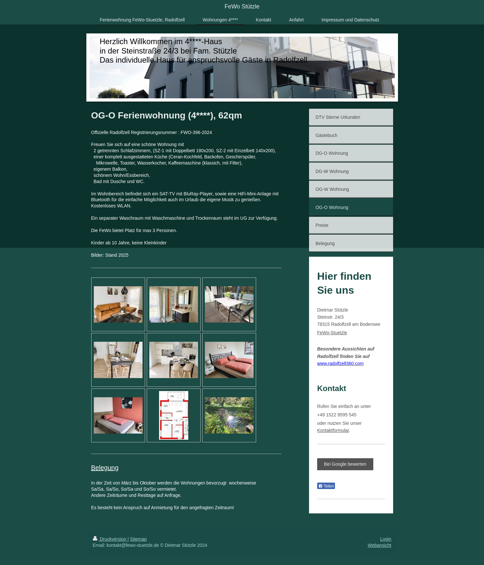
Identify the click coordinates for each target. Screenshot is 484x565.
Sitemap (138, 539)
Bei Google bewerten (345, 464)
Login (385, 539)
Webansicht (379, 545)
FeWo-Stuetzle (332, 332)
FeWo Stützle (242, 6)
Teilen (326, 486)
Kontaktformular (333, 430)
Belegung (105, 467)
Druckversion (110, 539)
